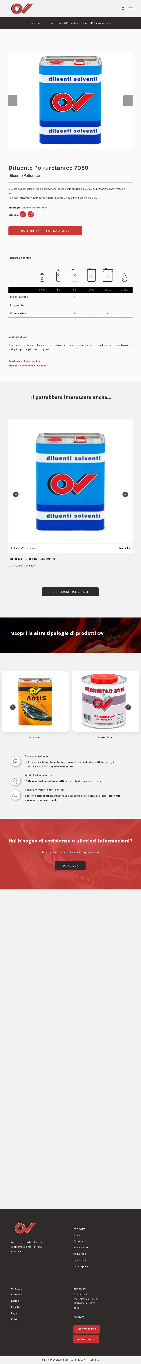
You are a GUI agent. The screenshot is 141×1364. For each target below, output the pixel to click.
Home (31, 23)
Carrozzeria (17, 1294)
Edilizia (15, 1300)
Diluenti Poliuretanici (69, 23)
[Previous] (16, 494)
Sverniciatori (80, 1247)
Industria (16, 1306)
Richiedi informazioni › (23, 548)
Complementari (82, 1259)
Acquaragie (79, 1253)
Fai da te (16, 1319)
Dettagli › (124, 548)
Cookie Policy (91, 1360)
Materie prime (80, 1266)
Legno (14, 1313)
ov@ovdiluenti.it (86, 1339)
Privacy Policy (74, 1360)
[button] (131, 8)
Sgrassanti (79, 1241)
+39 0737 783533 (86, 1329)
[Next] (125, 494)
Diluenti (52, 23)
